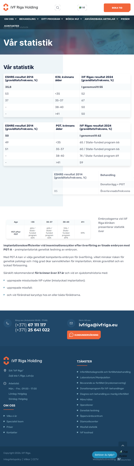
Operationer (86, 405)
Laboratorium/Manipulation (95, 377)
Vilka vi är (12, 416)
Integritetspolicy (12, 459)
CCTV (35, 459)
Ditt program (52, 19)
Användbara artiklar (101, 19)
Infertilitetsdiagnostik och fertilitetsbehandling (105, 372)
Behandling (28, 19)
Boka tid (117, 8)
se (82, 7)
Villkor (27, 459)
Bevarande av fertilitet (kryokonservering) (103, 383)
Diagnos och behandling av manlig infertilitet (104, 394)
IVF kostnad (86, 432)
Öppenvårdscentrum (91, 416)
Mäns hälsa (86, 399)
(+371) (30, 324)
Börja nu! (74, 19)
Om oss (10, 19)
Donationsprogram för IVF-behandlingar (102, 388)
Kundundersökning (83, 335)
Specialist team (15, 421)
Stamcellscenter (89, 421)
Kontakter (11, 25)
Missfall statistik (88, 427)
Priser (125, 19)
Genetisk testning (89, 410)
